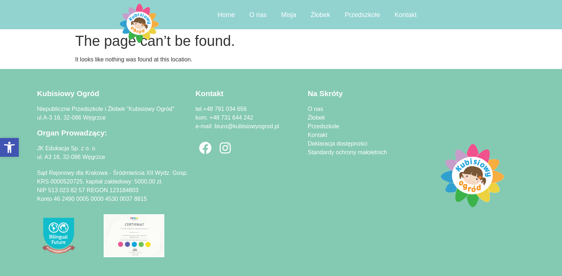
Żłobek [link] (320, 14)
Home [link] (226, 14)
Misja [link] (288, 14)
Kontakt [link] (405, 14)
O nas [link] (258, 14)
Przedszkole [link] (362, 14)
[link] (9, 147)
